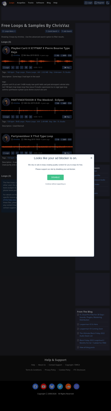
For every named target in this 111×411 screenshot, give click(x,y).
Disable (55, 177)
